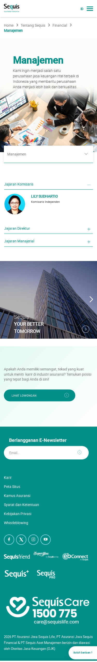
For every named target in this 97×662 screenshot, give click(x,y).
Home (8, 25)
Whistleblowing (16, 522)
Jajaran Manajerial (19, 241)
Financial (60, 25)
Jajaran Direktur (17, 228)
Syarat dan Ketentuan (21, 504)
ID (81, 9)
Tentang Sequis (33, 25)
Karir (8, 477)
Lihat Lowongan (24, 395)
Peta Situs (12, 486)
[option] (48, 95)
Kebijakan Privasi (17, 513)
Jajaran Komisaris (18, 184)
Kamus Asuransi (17, 495)
